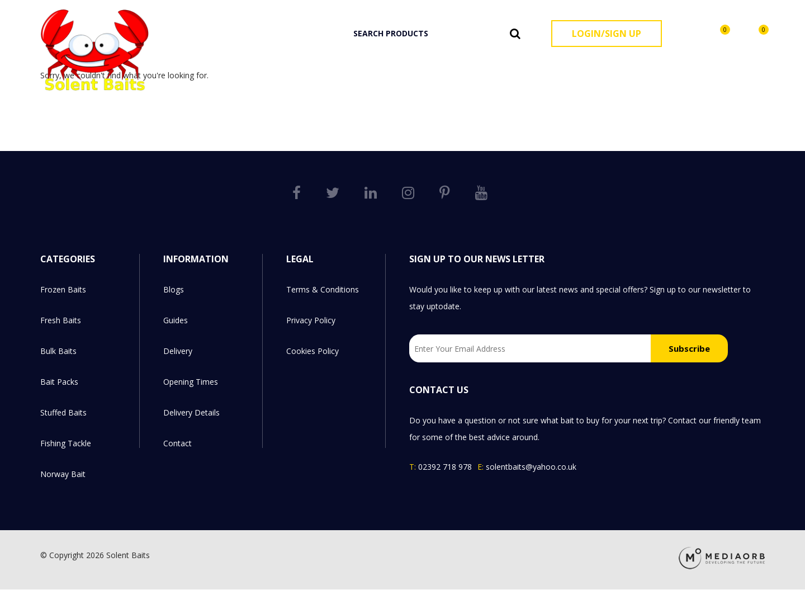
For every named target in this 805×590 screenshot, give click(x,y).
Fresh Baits (435, 68)
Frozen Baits (376, 68)
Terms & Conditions (322, 289)
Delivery (177, 351)
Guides (175, 320)
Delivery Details (191, 412)
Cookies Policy (312, 351)
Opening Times (190, 381)
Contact (177, 443)
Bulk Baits (489, 68)
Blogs (173, 289)
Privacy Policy (310, 320)
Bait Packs (542, 68)
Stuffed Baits (602, 68)
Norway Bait (737, 68)
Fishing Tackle (670, 68)
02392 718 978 (445, 466)
